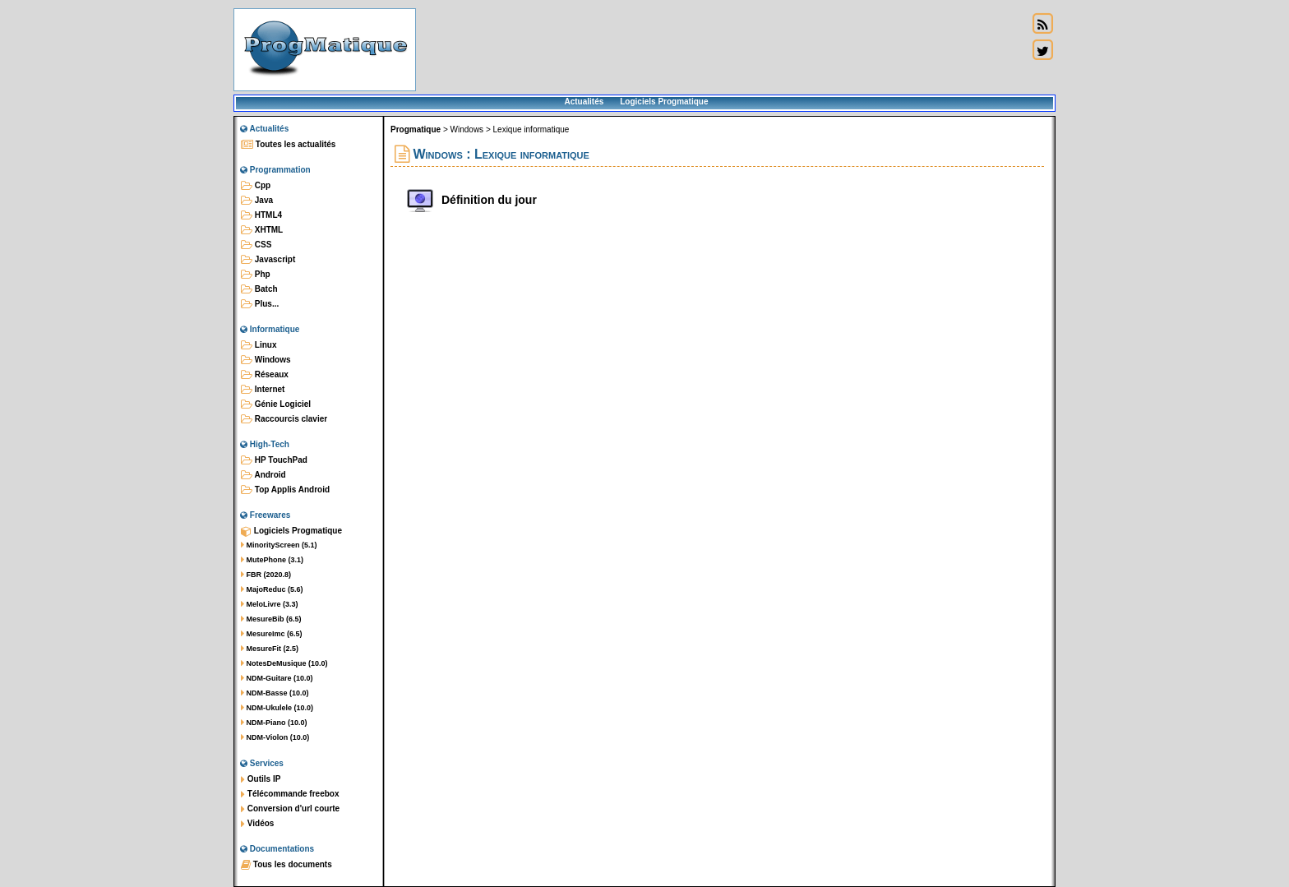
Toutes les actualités (288, 145)
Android (263, 475)
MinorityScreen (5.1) (279, 545)
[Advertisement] (722, 49)
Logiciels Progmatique (664, 101)
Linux (258, 345)
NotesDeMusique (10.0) (284, 663)
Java (257, 201)
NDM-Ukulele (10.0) (277, 708)
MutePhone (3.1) (272, 560)
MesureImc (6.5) (272, 634)
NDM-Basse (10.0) (275, 693)
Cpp (255, 186)
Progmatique (415, 129)
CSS (256, 245)
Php (255, 274)
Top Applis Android (285, 490)
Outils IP (260, 779)
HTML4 (261, 215)
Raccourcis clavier (284, 419)
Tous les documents (286, 865)
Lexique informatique (531, 129)
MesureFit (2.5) (269, 648)
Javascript (268, 260)
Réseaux (265, 375)
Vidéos (257, 824)
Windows (266, 360)
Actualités (583, 101)
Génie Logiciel (276, 404)
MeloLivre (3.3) (269, 604)
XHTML (262, 230)
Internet (262, 390)
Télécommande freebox (290, 794)
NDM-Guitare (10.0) (277, 678)
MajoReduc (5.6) (272, 589)
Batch (259, 289)
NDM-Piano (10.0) (274, 722)
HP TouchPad (274, 460)
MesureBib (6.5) (271, 619)
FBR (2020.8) (266, 575)
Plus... (260, 304)
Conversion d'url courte (290, 809)
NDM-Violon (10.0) (275, 737)
